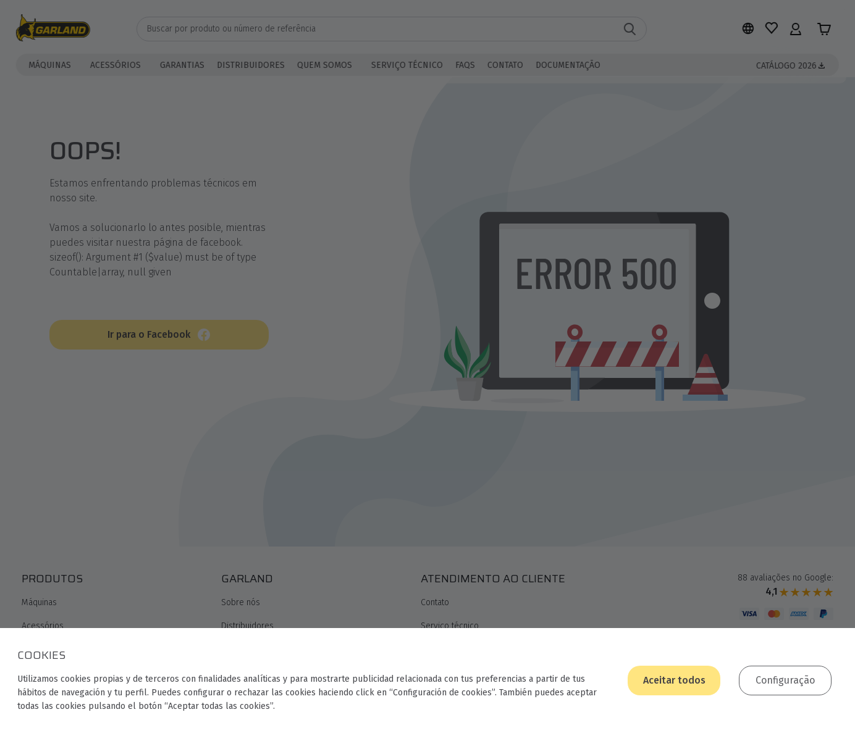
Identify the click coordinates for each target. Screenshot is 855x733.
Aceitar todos (674, 680)
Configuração (785, 680)
